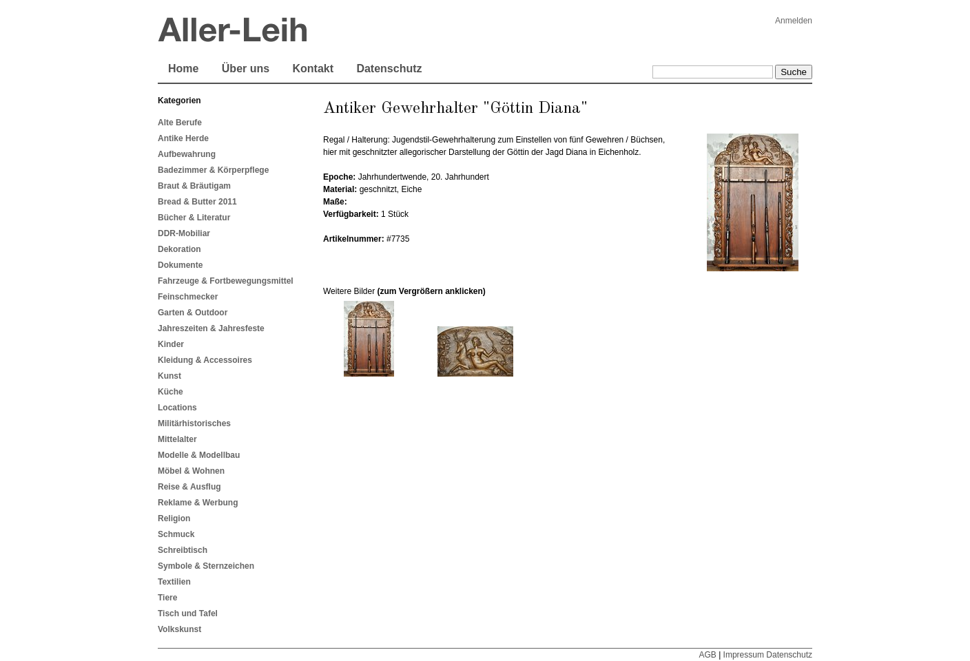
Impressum (743, 655)
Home (183, 68)
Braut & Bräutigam (194, 186)
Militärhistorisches (194, 423)
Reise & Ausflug (189, 487)
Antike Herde (183, 138)
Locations (177, 407)
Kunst (169, 376)
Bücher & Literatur (194, 217)
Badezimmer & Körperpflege (213, 170)
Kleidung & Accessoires (205, 360)
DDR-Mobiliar (184, 233)
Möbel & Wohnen (191, 471)
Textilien (174, 582)
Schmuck (176, 534)
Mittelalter (177, 439)
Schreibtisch (182, 550)
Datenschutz (389, 68)
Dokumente (180, 265)
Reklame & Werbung (198, 502)
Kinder (171, 344)
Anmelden (793, 20)
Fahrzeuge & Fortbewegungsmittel (225, 281)
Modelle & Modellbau (199, 455)
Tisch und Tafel (188, 613)
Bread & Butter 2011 (197, 202)
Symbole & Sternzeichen (206, 566)
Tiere (167, 597)
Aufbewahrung (187, 154)
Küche (170, 392)
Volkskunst (179, 629)
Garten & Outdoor (192, 312)
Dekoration (179, 249)
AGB (707, 655)
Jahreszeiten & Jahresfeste (211, 328)
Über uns (245, 68)
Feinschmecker (188, 297)
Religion (174, 518)
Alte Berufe (180, 122)
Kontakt (312, 68)
